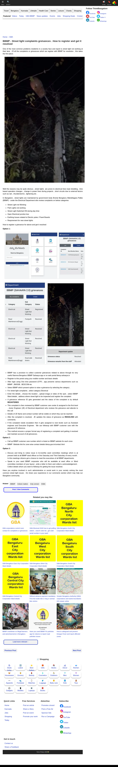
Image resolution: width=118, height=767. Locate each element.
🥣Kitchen (76, 666)
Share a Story (28, 709)
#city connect (34, 484)
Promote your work (30, 716)
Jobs (59, 16)
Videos (14, 16)
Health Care (43, 11)
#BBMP (12, 484)
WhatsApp (65, 732)
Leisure (61, 11)
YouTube (65, 716)
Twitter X (101, 16)
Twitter (64, 721)
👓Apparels (9, 682)
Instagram (65, 711)
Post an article (28, 705)
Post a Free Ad (47, 709)
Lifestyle (33, 11)
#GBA (43, 484)
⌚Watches (31, 682)
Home (5, 37)
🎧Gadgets (9, 689)
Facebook (65, 706)
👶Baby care (54, 682)
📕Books (42, 689)
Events (52, 16)
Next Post (77, 650)
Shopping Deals (69, 16)
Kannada (24, 11)
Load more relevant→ (21, 642)
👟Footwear (20, 682)
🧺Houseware (9, 674)
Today (21, 16)
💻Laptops (32, 689)
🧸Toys (76, 682)
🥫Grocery (20, 674)
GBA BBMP (30, 16)
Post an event (28, 713)
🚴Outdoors (53, 674)
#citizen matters (22, 484)
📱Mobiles (20, 689)
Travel (6, 11)
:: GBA (10, 37)
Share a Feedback (12, 747)
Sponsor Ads (46, 713)
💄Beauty (31, 674)
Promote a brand (47, 705)
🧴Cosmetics (43, 674)
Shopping (77, 11)
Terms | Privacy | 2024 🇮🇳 (43, 752)
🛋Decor (65, 666)
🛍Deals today (9, 667)
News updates (42, 16)
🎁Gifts (43, 666)
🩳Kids (65, 682)
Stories (53, 11)
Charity (69, 11)
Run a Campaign (47, 716)
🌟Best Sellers (31, 667)
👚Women (76, 674)
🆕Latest (20, 666)
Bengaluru (15, 11)
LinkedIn (65, 727)
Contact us (9, 743)
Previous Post (10, 650)
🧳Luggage (42, 682)
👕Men (65, 674)
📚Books (53, 666)
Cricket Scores (82, 16)
